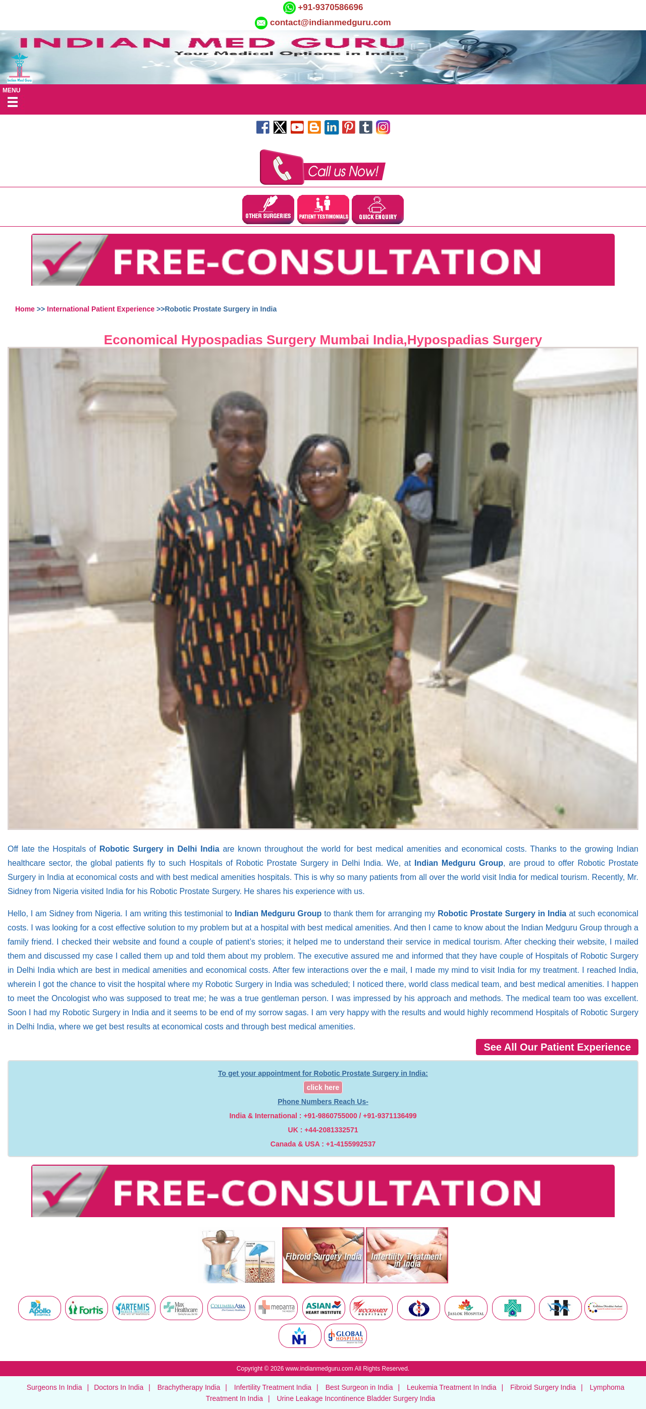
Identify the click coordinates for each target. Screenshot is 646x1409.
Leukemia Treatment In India (451, 1387)
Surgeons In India (54, 1387)
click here (323, 1087)
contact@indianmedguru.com (330, 22)
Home (25, 309)
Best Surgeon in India (359, 1387)
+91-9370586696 (329, 7)
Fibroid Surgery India (543, 1387)
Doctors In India (118, 1387)
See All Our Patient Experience (557, 1047)
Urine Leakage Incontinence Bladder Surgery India (356, 1398)
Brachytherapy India (189, 1387)
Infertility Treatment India (272, 1387)
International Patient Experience (100, 309)
